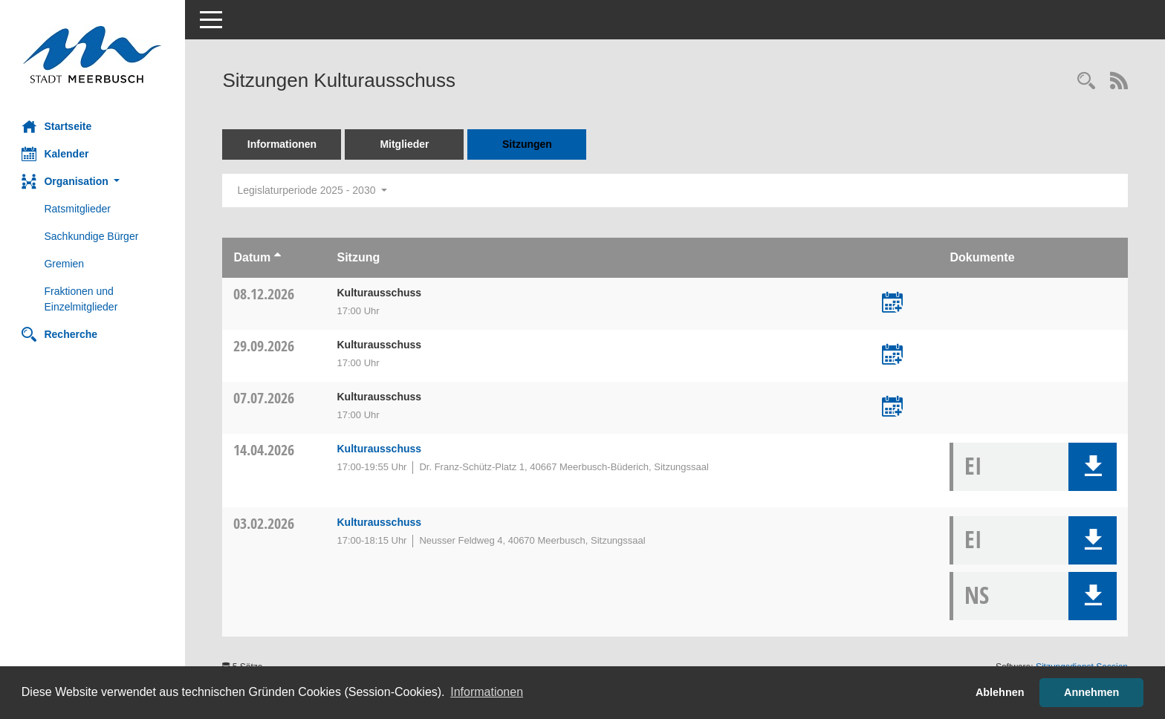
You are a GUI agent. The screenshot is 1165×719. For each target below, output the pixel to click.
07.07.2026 (264, 398)
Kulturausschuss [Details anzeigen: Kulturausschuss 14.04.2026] (379, 449)
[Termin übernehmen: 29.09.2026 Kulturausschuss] (892, 356)
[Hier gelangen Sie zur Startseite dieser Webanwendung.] (93, 54)
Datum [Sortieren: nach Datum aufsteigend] (252, 257)
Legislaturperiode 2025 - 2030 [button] (312, 190)
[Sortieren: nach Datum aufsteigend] (277, 257)
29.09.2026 (264, 346)
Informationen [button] (486, 692)
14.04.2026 (264, 450)
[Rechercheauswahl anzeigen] (1086, 82)
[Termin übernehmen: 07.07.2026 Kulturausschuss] (892, 408)
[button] (93, 181)
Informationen (282, 144)
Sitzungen (528, 144)
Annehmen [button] (1091, 692)
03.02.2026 (264, 523)
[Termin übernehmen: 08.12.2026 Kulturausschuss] (892, 304)
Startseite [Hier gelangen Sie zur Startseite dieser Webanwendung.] (57, 126)
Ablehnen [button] (1000, 692)
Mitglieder (404, 144)
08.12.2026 (264, 294)
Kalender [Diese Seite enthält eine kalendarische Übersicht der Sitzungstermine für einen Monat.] (55, 153)
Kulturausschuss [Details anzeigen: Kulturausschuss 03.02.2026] (379, 522)
